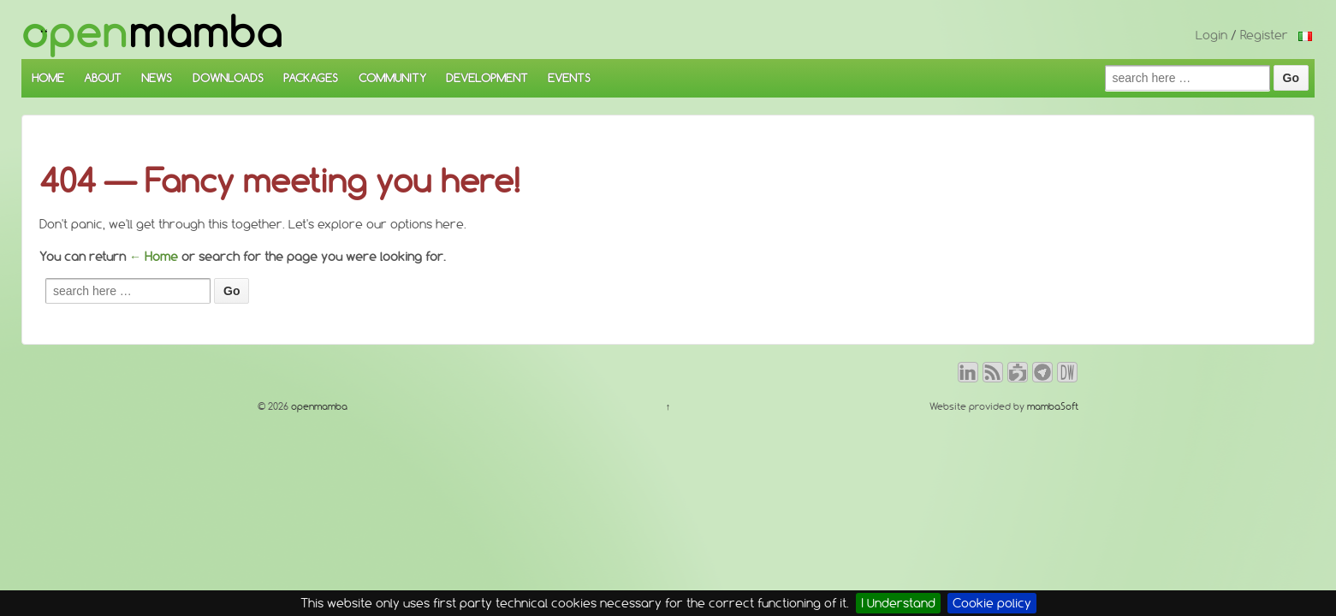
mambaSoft (1052, 406)
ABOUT (103, 78)
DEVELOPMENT (487, 78)
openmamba (317, 406)
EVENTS (569, 78)
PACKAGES (310, 78)
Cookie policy (992, 603)
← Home (153, 256)
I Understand (898, 603)
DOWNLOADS (228, 78)
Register (1264, 35)
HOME (48, 78)
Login (1211, 35)
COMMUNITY (392, 78)
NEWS (156, 78)
